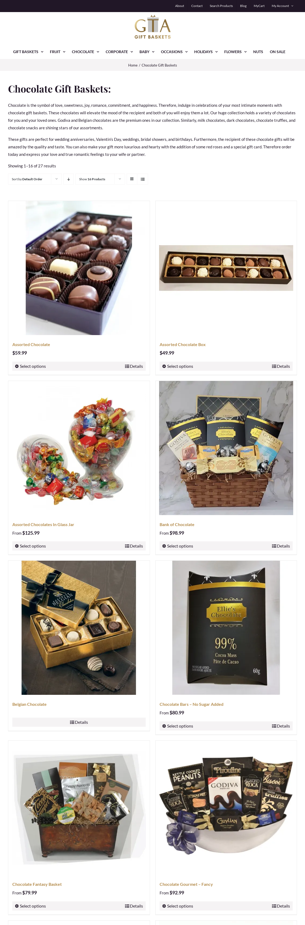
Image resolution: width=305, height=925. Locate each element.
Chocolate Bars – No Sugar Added (191, 704)
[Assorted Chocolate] (79, 268)
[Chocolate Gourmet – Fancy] (226, 808)
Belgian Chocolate (29, 704)
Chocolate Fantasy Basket (37, 884)
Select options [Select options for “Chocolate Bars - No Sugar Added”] (180, 725)
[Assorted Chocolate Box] (226, 268)
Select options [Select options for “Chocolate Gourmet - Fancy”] (180, 905)
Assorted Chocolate (31, 344)
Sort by (27, 179)
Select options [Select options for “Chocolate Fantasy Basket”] (33, 905)
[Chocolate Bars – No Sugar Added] (226, 628)
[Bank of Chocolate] (226, 448)
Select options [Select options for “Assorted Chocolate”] (33, 366)
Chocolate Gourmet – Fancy (186, 884)
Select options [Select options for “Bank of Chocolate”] (180, 545)
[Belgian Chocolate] (79, 628)
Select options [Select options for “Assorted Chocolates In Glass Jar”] (33, 545)
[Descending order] (68, 179)
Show (92, 179)
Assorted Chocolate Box (183, 344)
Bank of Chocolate (177, 524)
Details (136, 366)
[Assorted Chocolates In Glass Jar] (79, 448)
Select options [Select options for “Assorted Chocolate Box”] (180, 366)
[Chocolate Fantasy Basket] (79, 808)
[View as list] (142, 179)
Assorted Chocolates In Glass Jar (43, 524)
